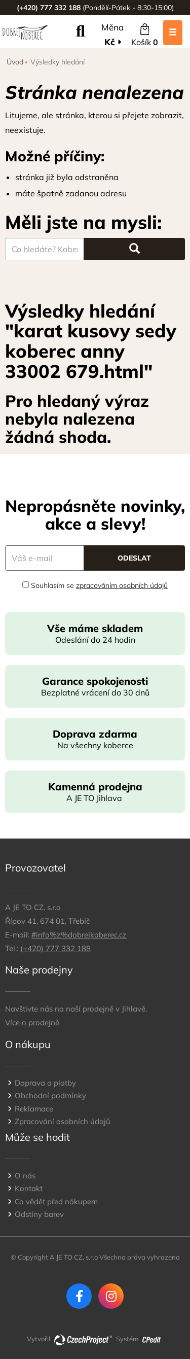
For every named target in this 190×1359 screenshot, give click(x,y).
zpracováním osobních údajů (122, 585)
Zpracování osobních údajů (62, 1121)
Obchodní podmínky (50, 1095)
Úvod (15, 61)
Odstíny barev (39, 1214)
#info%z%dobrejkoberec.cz (79, 934)
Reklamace (34, 1108)
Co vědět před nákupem (56, 1201)
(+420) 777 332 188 (55, 948)
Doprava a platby (45, 1083)
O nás (25, 1175)
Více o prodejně (32, 1022)
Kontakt (29, 1188)
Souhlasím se (95, 585)
